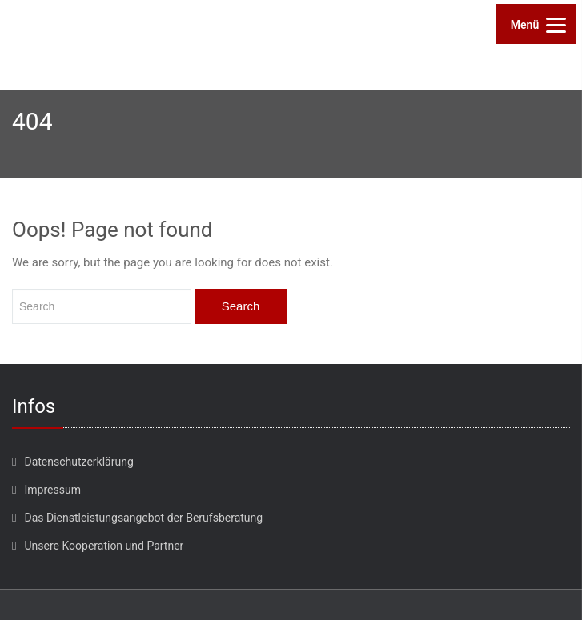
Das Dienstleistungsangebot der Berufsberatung (143, 517)
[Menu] (536, 24)
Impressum (52, 489)
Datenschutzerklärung (78, 461)
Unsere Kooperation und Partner (103, 545)
